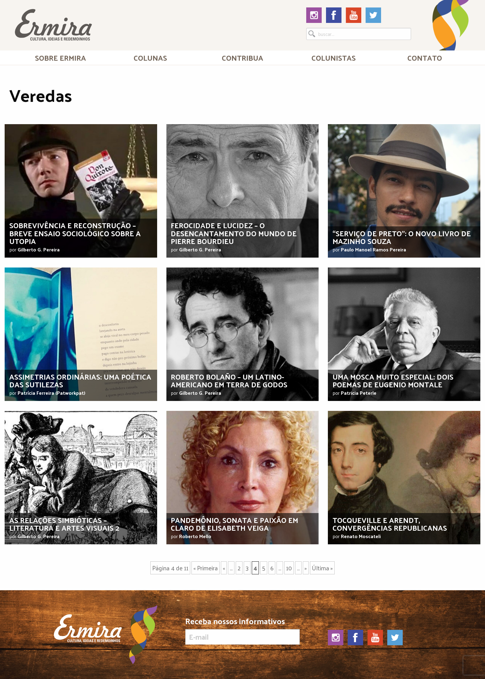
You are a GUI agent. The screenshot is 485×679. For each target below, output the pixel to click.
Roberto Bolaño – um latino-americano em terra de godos (229, 380)
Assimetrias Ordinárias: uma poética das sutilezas (80, 380)
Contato (424, 57)
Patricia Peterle (358, 392)
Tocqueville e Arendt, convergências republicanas (390, 523)
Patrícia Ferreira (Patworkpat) (51, 392)
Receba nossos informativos (242, 631)
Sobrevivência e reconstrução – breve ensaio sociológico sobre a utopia (75, 232)
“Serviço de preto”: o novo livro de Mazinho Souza (402, 237)
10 (289, 568)
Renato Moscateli (361, 536)
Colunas (150, 57)
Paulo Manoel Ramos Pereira (373, 249)
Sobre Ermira (60, 57)
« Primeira (205, 568)
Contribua (242, 57)
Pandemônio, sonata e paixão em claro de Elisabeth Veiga (234, 523)
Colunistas (333, 57)
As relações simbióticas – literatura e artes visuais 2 (64, 523)
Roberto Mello (195, 536)
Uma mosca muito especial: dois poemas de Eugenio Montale (393, 380)
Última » (322, 568)
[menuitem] (60, 57)
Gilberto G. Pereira (39, 249)
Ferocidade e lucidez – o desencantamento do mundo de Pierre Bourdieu (234, 232)
